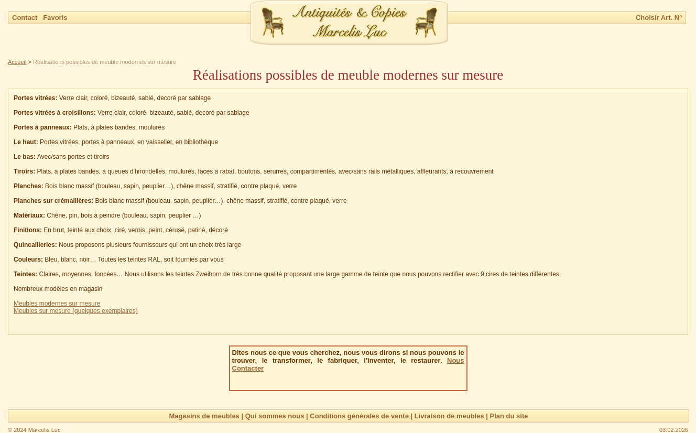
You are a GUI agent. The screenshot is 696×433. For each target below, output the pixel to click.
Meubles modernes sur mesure (57, 303)
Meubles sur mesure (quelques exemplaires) (76, 311)
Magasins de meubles (204, 416)
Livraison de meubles (449, 416)
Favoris (55, 17)
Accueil (17, 62)
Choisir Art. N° (659, 17)
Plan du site (509, 416)
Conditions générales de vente (359, 416)
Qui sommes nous (274, 416)
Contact (25, 17)
